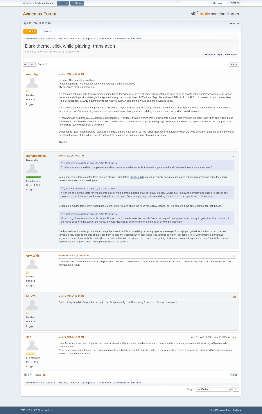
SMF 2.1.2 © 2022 (29, 410)
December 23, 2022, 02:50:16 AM (73, 255)
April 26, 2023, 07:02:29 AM (71, 296)
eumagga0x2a (88, 38)
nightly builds (137, 177)
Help (213, 410)
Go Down (29, 64)
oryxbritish (34, 255)
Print (234, 64)
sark (29, 337)
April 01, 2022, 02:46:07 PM (71, 156)
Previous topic (213, 54)
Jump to (191, 389)
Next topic (231, 54)
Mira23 (31, 296)
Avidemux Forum (39, 13)
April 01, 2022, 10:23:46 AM (71, 74)
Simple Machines (45, 410)
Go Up (27, 375)
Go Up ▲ (237, 410)
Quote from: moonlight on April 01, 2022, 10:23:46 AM (90, 163)
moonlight (33, 74)
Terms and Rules (223, 410)
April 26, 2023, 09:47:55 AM (71, 337)
